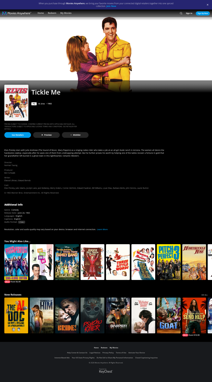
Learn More (102, 229)
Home (41, 13)
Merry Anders (56, 188)
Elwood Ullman (10, 180)
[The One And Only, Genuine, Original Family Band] (67, 262)
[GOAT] (169, 315)
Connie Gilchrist (69, 188)
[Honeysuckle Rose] (194, 262)
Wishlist (75, 135)
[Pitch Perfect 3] (169, 262)
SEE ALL (204, 295)
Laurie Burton (143, 188)
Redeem (52, 13)
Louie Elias (107, 188)
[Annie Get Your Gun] (92, 262)
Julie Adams (20, 188)
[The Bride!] (67, 315)
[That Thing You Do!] (42, 262)
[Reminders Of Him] (42, 315)
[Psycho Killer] (92, 315)
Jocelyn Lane (31, 188)
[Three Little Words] (118, 262)
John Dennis (131, 188)
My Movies (66, 13)
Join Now (111, 6)
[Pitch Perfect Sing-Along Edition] (16, 263)
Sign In (189, 13)
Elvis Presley (9, 188)
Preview (46, 135)
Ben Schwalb (9, 173)
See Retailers (18, 135)
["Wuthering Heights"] (143, 315)
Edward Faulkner (84, 188)
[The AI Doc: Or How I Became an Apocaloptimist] (16, 315)
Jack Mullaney (43, 188)
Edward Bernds (24, 180)
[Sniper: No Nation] (118, 315)
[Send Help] (194, 317)
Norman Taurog (10, 165)
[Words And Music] (143, 262)
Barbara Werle (119, 188)
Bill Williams (97, 188)
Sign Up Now (203, 13)
